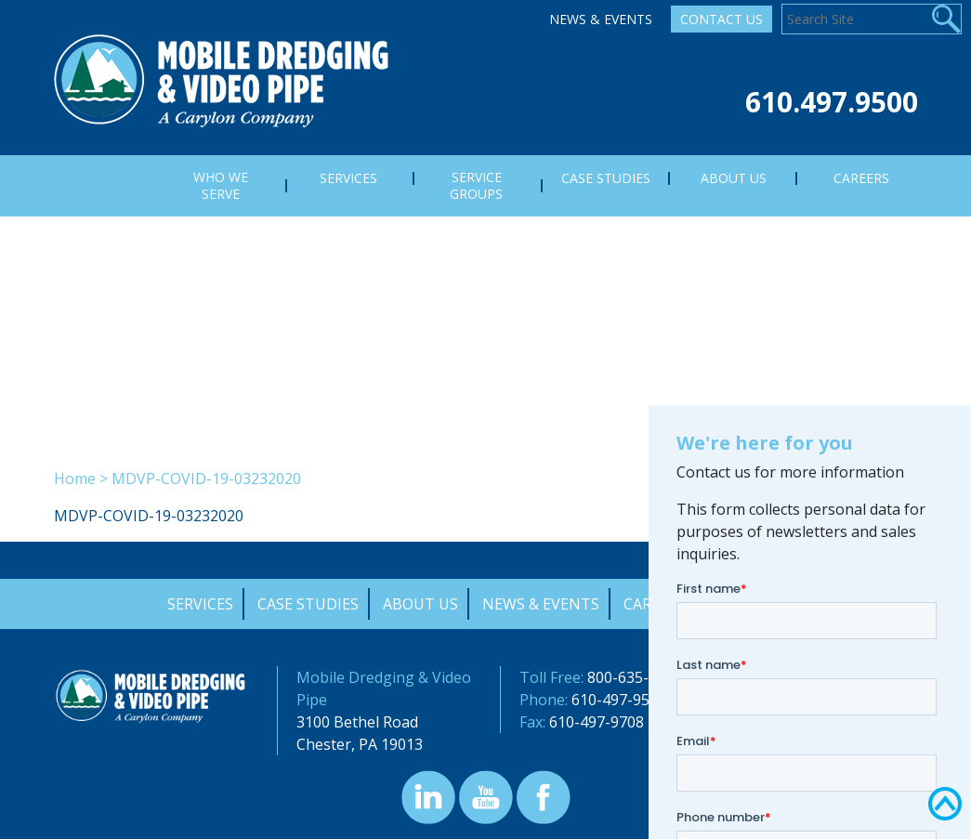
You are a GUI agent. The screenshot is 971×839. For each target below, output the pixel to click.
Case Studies (308, 604)
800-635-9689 (634, 677)
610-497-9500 (618, 699)
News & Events (600, 19)
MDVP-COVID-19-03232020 (148, 515)
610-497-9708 (596, 722)
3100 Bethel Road (357, 722)
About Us (420, 604)
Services (200, 604)
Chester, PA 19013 (359, 744)
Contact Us (721, 19)
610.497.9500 (831, 102)
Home (75, 478)
